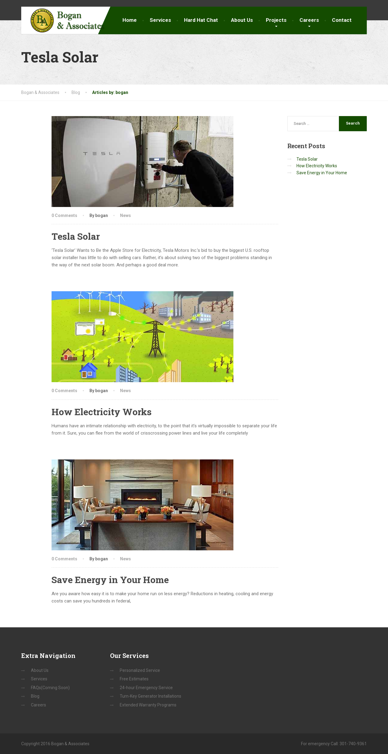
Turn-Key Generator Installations (150, 696)
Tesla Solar (76, 236)
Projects (276, 20)
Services (160, 20)
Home (129, 20)
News (125, 215)
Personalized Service (140, 670)
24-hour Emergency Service (146, 687)
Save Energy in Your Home (110, 580)
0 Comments (64, 215)
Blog (35, 696)
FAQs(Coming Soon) (50, 687)
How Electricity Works (102, 412)
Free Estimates (134, 678)
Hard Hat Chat (201, 20)
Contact (342, 20)
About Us (242, 20)
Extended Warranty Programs (148, 704)
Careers (309, 20)
